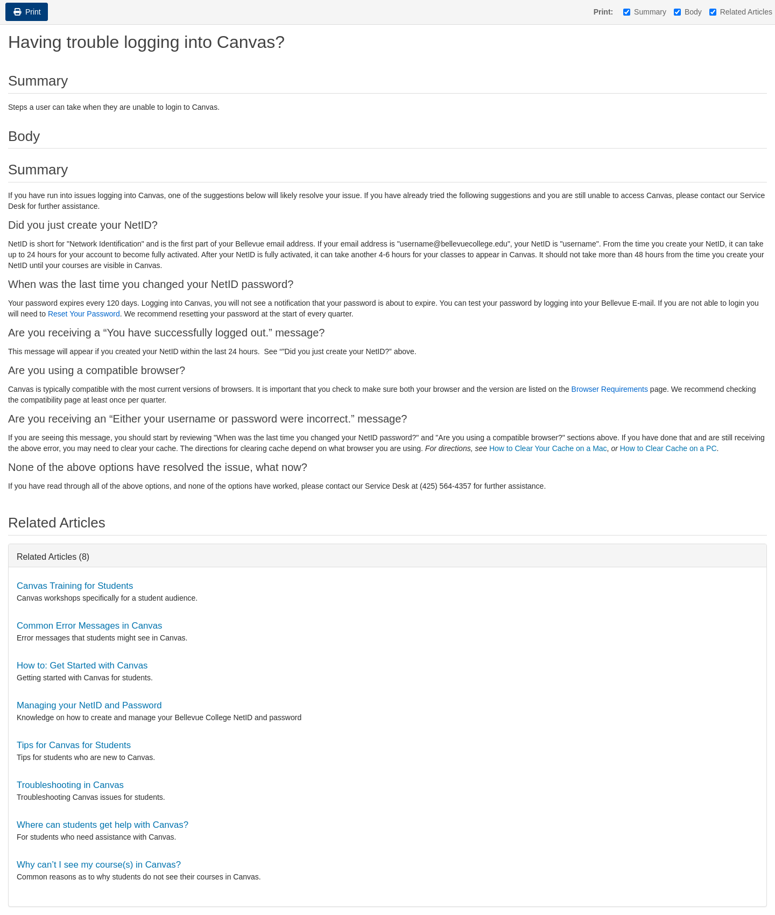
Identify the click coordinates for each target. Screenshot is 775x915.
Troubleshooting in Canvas (70, 785)
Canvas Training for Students (75, 586)
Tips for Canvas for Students (74, 745)
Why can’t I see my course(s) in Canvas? (99, 865)
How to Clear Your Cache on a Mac (548, 448)
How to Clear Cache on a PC (668, 448)
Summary (644, 12)
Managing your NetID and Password (89, 705)
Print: (604, 12)
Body (688, 12)
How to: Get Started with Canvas (82, 665)
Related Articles (740, 12)
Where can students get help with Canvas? (102, 825)
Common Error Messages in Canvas (89, 626)
